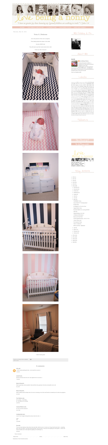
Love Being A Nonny (84, 61)
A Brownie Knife (81, 82)
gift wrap (86, 100)
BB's (75, 83)
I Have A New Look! (77, 221)
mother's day (81, 107)
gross (85, 101)
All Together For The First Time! (80, 207)
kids (93, 103)
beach (72, 94)
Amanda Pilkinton (20, 406)
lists (73, 104)
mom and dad (74, 107)
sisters (72, 112)
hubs (85, 103)
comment (72, 96)
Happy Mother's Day (78, 209)
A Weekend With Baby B (78, 215)
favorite (83, 99)
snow (76, 112)
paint (72, 109)
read (79, 111)
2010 (74, 239)
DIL (72, 85)
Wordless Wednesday (82, 91)
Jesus (91, 87)
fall (74, 99)
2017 (74, 179)
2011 (74, 237)
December (76, 188)
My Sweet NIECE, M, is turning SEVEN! (81, 210)
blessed (87, 94)
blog (91, 94)
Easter (90, 85)
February (76, 232)
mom (91, 106)
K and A (78, 88)
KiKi (82, 88)
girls (91, 100)
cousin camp (83, 96)
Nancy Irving (19, 383)
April (75, 228)
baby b (90, 92)
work (84, 115)
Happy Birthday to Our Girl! (79, 214)
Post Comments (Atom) (23, 438)
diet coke (74, 97)
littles (82, 104)
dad (93, 96)
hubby (81, 103)
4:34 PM (18, 402)
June (75, 198)
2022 (74, 178)
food (93, 99)
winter (77, 115)
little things (77, 104)
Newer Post (15, 436)
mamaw (74, 106)
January (75, 233)
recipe (83, 111)
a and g (74, 92)
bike (76, 94)
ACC (86, 82)
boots (72, 95)
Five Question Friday (82, 86)
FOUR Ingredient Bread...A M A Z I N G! (81, 219)
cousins (89, 96)
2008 (74, 243)
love (89, 104)
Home (41, 436)
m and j (92, 104)
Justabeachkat (19, 414)
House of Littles (74, 87)
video (84, 113)
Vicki (74, 91)
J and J (86, 87)
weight (92, 113)
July (75, 197)
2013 (74, 186)
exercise (89, 97)
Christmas (89, 83)
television (87, 112)
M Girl (88, 88)
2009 (74, 241)
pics (79, 109)
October (75, 191)
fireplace (89, 99)
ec (84, 97)
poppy (83, 109)
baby (85, 92)
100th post (73, 82)
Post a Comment (18, 434)
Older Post (65, 436)
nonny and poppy (83, 108)
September (76, 193)
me (78, 106)
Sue (17, 425)
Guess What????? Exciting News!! (80, 203)
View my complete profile (76, 72)
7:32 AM (18, 371)
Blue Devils (83, 83)
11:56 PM (18, 421)
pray (87, 109)
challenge (90, 95)
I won (80, 87)
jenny (90, 103)
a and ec (92, 91)
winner (73, 115)
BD (78, 83)
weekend (88, 113)
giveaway (73, 101)
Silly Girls (75, 212)
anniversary (80, 92)
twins (74, 113)
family (78, 99)
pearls (76, 109)
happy (89, 101)
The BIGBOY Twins (77, 202)
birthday (81, 94)
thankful (92, 112)
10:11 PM (18, 410)
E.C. (85, 85)
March (75, 230)
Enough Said (76, 205)
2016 (74, 181)
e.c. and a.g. (80, 97)
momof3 (18, 375)
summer (80, 112)
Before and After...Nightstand (79, 226)
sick (91, 111)
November (76, 190)
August (75, 195)
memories (82, 106)
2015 (74, 183)
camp (85, 95)
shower (87, 111)
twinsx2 (17, 360)
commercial (77, 96)
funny (79, 100)
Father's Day (73, 86)
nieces (76, 108)
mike (87, 106)
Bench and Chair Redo (78, 217)
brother (80, 95)
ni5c (17, 368)
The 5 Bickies (19, 398)
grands (79, 101)
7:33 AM (18, 379)
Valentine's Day (90, 90)
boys (76, 95)
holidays (77, 103)
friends (74, 100)
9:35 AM (18, 431)
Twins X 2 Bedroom (77, 224)
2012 (74, 236)
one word (90, 108)
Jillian (72, 88)
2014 (74, 184)
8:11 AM (18, 386)
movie (87, 107)
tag (83, 112)
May (75, 200)
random (73, 111)
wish (81, 115)
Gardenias (90, 86)
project (91, 109)
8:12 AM (18, 394)
